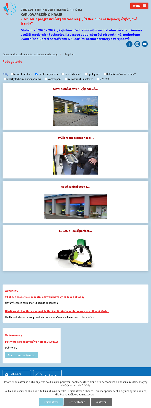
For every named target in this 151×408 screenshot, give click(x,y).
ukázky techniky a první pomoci (24, 79)
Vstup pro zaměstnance (18, 375)
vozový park (54, 79)
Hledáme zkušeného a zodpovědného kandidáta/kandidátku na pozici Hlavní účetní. (57, 311)
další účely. (84, 385)
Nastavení (101, 402)
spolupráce (94, 74)
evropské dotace (23, 74)
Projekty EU (51, 375)
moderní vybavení (48, 74)
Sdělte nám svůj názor (21, 355)
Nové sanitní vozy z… (75, 186)
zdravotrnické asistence (80, 79)
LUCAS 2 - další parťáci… (75, 231)
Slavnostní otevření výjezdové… (75, 89)
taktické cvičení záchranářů (121, 74)
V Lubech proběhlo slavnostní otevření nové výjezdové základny (44, 297)
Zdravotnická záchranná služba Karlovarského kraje (30, 54)
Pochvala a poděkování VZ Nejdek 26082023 (31, 341)
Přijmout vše (51, 402)
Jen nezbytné (77, 402)
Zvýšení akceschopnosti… (75, 138)
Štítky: (6, 74)
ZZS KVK (104, 79)
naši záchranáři (73, 74)
